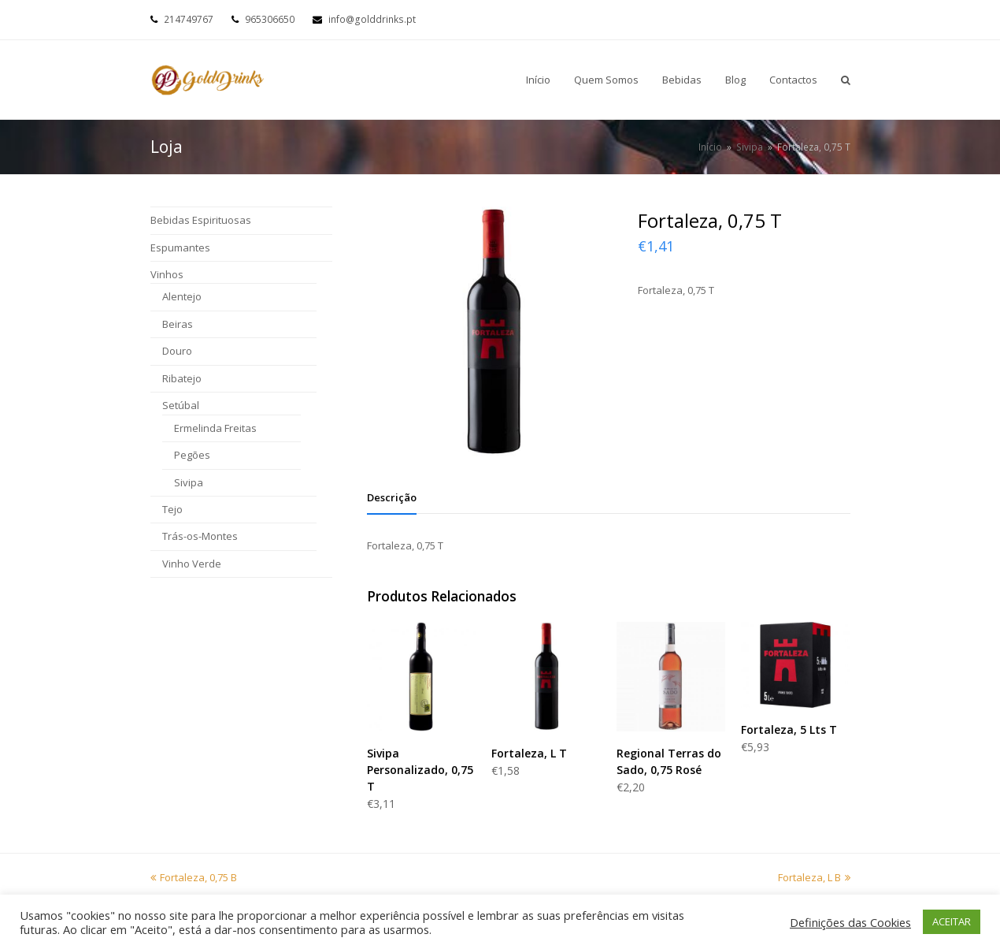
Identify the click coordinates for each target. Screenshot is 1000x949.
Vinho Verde (191, 563)
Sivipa (188, 482)
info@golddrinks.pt (372, 19)
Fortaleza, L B (814, 877)
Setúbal (180, 405)
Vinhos (166, 274)
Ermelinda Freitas (215, 428)
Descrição (392, 497)
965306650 (269, 19)
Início (710, 146)
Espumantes (180, 247)
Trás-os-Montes (200, 536)
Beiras (177, 324)
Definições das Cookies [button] (850, 922)
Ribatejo (182, 378)
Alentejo (182, 296)
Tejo (172, 509)
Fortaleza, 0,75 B (193, 877)
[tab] (392, 497)
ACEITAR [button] (951, 921)
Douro (177, 351)
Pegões (192, 455)
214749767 (188, 19)
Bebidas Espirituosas (200, 220)
